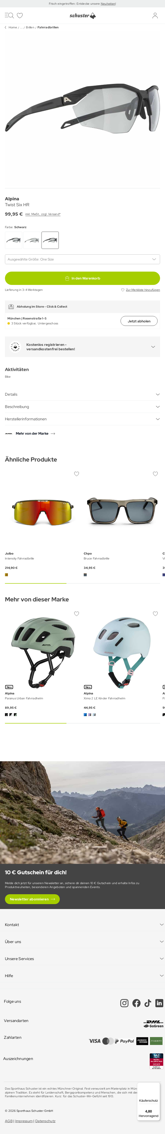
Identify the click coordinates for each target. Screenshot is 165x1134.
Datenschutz (45, 1121)
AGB (9, 1121)
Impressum (24, 1121)
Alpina (12, 199)
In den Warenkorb (82, 278)
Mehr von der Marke (32, 433)
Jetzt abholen (139, 321)
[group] (82, 108)
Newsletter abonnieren (29, 899)
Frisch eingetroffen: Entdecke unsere (75, 4)
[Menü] (157, 1085)
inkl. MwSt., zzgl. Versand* (43, 214)
